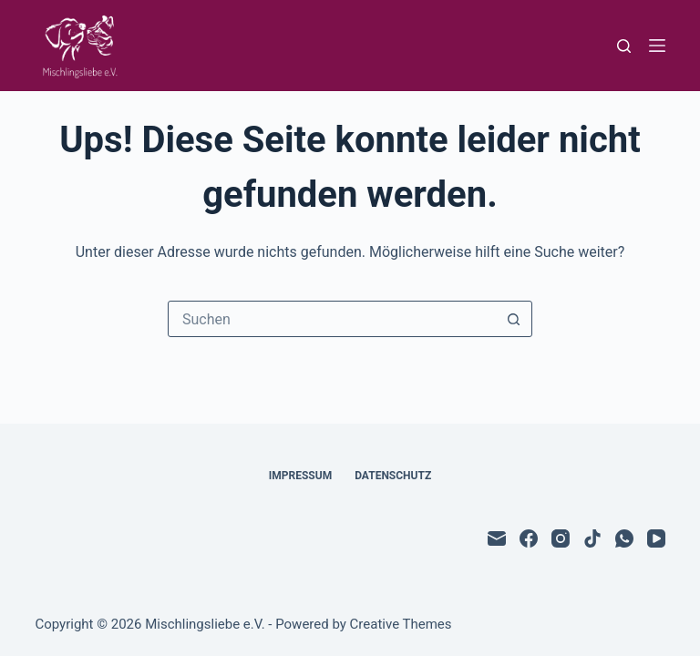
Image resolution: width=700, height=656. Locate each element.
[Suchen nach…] (332, 319)
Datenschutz (393, 475)
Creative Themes (401, 624)
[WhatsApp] (624, 538)
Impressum (300, 475)
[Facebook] (529, 538)
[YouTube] (656, 538)
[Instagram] (560, 538)
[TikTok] (592, 538)
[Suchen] (624, 46)
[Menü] (657, 45)
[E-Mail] (497, 538)
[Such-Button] (513, 319)
